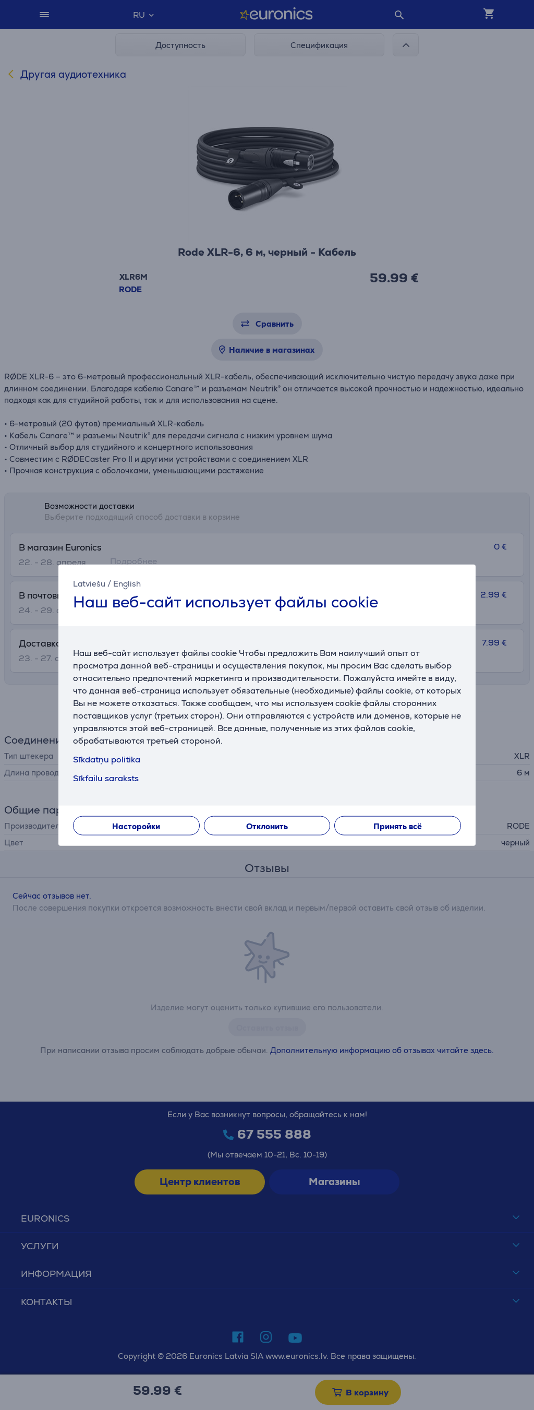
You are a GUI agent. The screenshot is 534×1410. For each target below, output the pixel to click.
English (127, 584)
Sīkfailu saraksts (106, 777)
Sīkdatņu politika (106, 759)
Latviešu (89, 584)
